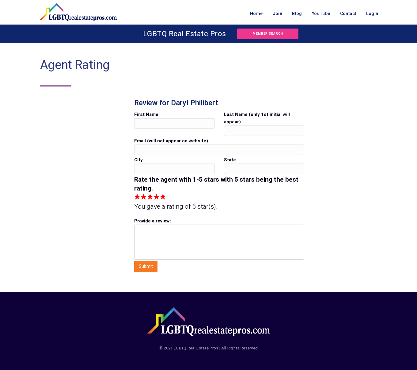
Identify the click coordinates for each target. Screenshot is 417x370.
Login (372, 13)
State (230, 159)
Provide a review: (152, 221)
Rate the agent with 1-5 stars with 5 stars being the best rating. (216, 184)
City (138, 159)
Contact (348, 13)
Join (277, 13)
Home (256, 13)
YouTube (321, 13)
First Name (146, 114)
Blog (297, 13)
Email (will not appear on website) (171, 140)
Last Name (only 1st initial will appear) (257, 118)
